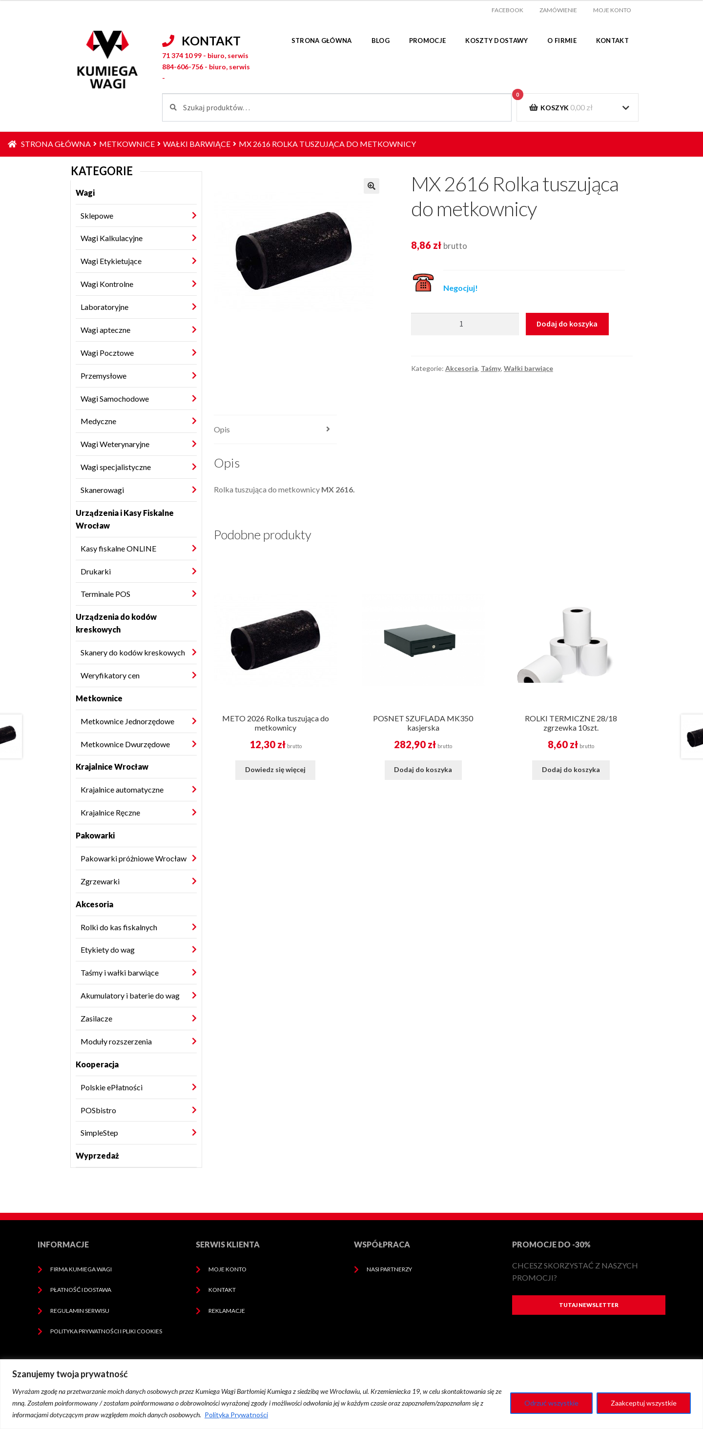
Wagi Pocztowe (107, 352)
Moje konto (612, 10)
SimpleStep (99, 1132)
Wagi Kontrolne (107, 283)
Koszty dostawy (496, 40)
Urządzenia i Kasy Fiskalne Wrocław (125, 519)
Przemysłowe (103, 375)
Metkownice (127, 143)
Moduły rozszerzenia (116, 1041)
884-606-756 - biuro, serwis (206, 66)
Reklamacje (226, 1310)
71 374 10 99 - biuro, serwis (205, 55)
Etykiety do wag (108, 949)
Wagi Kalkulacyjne (112, 238)
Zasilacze (96, 1018)
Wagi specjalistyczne (116, 466)
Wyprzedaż (97, 1155)
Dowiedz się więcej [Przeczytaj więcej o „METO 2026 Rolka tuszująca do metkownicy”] (275, 769)
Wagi (85, 192)
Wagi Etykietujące (111, 260)
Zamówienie (558, 10)
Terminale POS (105, 593)
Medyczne (98, 421)
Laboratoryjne (104, 306)
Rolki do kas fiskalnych (119, 927)
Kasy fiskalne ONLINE (118, 548)
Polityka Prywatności (236, 1414)
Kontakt (612, 40)
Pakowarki (95, 835)
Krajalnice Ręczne (110, 812)
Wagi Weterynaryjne (115, 444)
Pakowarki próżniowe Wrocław (133, 858)
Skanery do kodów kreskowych (133, 652)
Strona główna (321, 40)
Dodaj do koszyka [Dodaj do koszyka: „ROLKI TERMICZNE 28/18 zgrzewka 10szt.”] (571, 769)
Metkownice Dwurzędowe (125, 744)
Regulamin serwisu (79, 1310)
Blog (381, 40)
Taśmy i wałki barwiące (120, 972)
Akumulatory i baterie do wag (130, 995)
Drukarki (96, 571)
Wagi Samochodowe (115, 398)
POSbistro (98, 1110)
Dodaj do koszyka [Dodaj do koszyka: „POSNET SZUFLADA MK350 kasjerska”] (423, 769)
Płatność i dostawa (80, 1289)
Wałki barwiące (196, 143)
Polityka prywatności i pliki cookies (106, 1331)
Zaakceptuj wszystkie (644, 1403)
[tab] (275, 429)
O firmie (561, 40)
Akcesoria (94, 904)
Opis (222, 429)
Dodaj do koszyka (567, 323)
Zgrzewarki (100, 881)
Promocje (427, 40)
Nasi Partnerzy (389, 1269)
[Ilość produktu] (465, 324)
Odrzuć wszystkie (551, 1403)
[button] (371, 186)
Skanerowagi (102, 489)
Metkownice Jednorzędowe (127, 721)
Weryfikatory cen (110, 675)
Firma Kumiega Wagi (81, 1269)
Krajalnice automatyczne (122, 789)
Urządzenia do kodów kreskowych (116, 623)
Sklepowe (97, 215)
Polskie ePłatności (112, 1087)
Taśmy (491, 368)
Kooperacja (97, 1064)
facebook (507, 10)
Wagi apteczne (105, 329)
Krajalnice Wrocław (112, 766)
